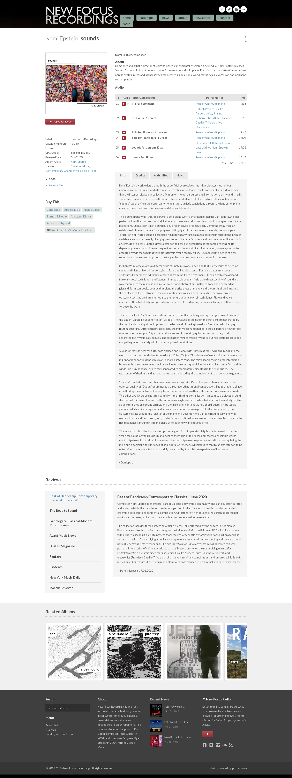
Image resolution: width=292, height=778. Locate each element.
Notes (123, 175)
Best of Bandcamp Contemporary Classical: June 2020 (73, 498)
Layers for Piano (124, 157)
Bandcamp (53, 209)
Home (127, 17)
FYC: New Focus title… (177, 722)
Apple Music (72, 209)
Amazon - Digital (81, 216)
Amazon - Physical (58, 223)
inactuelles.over (61, 588)
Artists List (51, 725)
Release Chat (54, 185)
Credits (140, 175)
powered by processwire (232, 768)
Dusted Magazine (62, 546)
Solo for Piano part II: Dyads (124, 138)
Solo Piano (90, 170)
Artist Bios (161, 175)
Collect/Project (205, 109)
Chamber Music (80, 166)
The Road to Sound (63, 510)
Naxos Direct (92, 209)
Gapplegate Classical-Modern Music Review (71, 523)
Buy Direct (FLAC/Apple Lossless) (71, 230)
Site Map (50, 729)
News (166, 17)
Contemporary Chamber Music (64, 170)
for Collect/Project (124, 118)
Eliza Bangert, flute (207, 143)
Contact (224, 17)
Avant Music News (63, 535)
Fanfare (55, 556)
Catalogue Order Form (59, 734)
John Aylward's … (174, 706)
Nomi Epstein (79, 161)
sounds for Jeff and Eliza (124, 148)
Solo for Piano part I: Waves (124, 132)
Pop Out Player (60, 121)
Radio (126, 24)
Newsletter (203, 17)
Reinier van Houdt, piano (210, 103)
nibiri (212, 768)
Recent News (159, 699)
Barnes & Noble (57, 216)
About (182, 17)
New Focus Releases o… (178, 737)
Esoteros (56, 567)
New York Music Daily (65, 577)
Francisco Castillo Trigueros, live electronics (214, 122)
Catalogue (147, 17)
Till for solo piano (124, 104)
